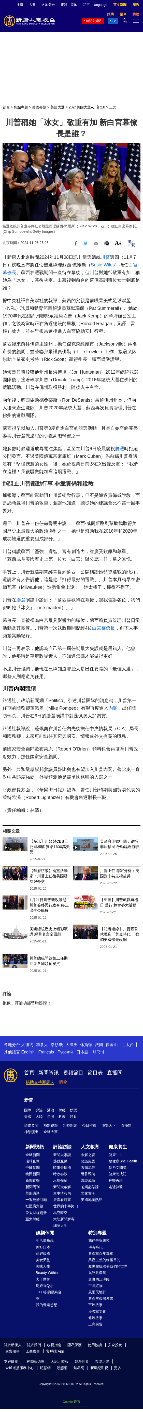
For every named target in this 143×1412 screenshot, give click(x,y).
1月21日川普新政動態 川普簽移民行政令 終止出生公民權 (49, 905)
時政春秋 (60, 1174)
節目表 (95, 1072)
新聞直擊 (32, 1180)
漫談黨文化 (97, 1311)
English (27, 1052)
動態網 (62, 1368)
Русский (65, 1052)
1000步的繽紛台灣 (49, 1295)
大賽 (32, 5)
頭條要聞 (31, 1125)
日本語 (82, 1052)
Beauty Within (47, 1273)
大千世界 (43, 1279)
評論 (39, 1110)
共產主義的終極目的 (104, 1260)
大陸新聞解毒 (64, 1219)
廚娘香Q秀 (44, 1286)
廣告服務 (12, 1351)
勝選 (119, 448)
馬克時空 (60, 1213)
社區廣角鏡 (34, 1206)
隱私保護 (74, 1345)
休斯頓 (86, 1044)
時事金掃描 (62, 1167)
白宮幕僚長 (103, 628)
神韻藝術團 (36, 1361)
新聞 (28, 1100)
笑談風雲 (88, 1161)
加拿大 (42, 1044)
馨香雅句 (88, 1174)
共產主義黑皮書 (100, 1298)
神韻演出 (31, 1132)
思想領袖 (60, 1180)
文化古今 (88, 1193)
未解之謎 (88, 1155)
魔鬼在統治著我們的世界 (107, 1266)
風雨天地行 (97, 1292)
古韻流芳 (88, 1167)
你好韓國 (43, 1253)
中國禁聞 (32, 1167)
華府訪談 (32, 1193)
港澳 (50, 1110)
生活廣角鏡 (45, 1240)
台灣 (50, 1116)
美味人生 (43, 1266)
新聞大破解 (62, 1187)
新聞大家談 (62, 1155)
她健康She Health (123, 1161)
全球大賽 (51, 1132)
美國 (27, 1116)
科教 (62, 1116)
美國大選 (57, 107)
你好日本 (43, 1247)
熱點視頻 (51, 1125)
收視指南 (54, 1345)
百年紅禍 (95, 1286)
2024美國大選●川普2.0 (87, 107)
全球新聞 (32, 1155)
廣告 (136, 5)
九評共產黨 (97, 1273)
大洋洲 (71, 1044)
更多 (117, 1368)
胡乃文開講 (117, 1167)
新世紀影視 (99, 1368)
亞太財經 (32, 1219)
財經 (62, 1110)
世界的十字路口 (65, 1206)
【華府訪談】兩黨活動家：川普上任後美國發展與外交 (49, 875)
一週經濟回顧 (36, 1200)
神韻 (19, 5)
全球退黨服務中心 (19, 1368)
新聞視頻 (34, 1146)
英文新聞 (119, 5)
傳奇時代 (95, 1247)
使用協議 (95, 1345)
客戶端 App (55, 1351)
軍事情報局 (62, 1193)
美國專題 (39, 107)
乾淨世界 (82, 1361)
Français (46, 1052)
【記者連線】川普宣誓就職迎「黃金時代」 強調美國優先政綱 (119, 934)
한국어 (98, 1052)
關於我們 (34, 1345)
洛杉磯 (57, 1044)
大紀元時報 (59, 1361)
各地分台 (48, 5)
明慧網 (45, 1368)
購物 (63, 1082)
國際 (27, 1110)
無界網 (79, 1368)
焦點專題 (21, 107)
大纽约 (27, 1044)
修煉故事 (95, 1318)
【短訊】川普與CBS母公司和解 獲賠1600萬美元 (50, 846)
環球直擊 (32, 1161)
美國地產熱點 (91, 1200)
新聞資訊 (48, 1072)
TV (114, 21)
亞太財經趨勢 (36, 1213)
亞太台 (128, 1044)
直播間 (114, 1072)
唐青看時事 (62, 1200)
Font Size (118, 242)
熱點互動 (60, 1161)
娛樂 (73, 1110)
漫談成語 (88, 1180)
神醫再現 (116, 1180)
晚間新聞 (32, 1174)
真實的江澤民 (99, 1279)
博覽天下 (109, 1125)
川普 (105, 257)
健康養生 (118, 1146)
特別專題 (97, 1232)
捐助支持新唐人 (40, 1082)
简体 (73, 5)
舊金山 (112, 1044)
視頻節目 (73, 1072)
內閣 (19, 688)
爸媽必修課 (90, 1187)
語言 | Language (95, 5)
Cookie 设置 (71, 1402)
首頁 (6, 107)
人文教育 (90, 1146)
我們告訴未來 (99, 1240)
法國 (99, 1044)
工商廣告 (95, 1324)
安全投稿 (115, 1345)
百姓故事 (95, 1305)
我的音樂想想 (46, 1305)
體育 (73, 1116)
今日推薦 (89, 1125)
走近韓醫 (116, 1187)
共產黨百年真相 (100, 1253)
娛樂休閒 (45, 1232)
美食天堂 (43, 1260)
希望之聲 (102, 1361)
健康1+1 (115, 1155)
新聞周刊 (32, 1187)
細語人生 (60, 1225)
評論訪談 (62, 1146)
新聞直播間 (93, 21)
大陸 (39, 1116)
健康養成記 (117, 1174)
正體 (64, 5)
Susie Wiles (103, 264)
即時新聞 (70, 1125)
